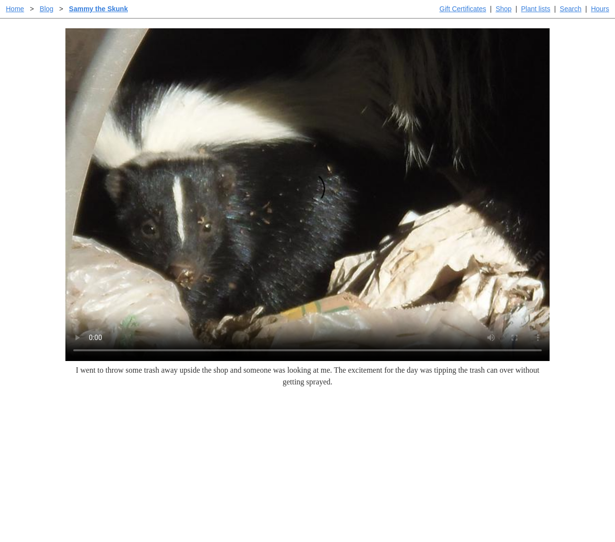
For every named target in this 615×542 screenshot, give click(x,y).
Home (15, 9)
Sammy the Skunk (98, 9)
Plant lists (536, 9)
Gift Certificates (462, 9)
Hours (600, 9)
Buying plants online (341, 445)
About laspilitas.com (466, 460)
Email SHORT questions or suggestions (248, 510)
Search (570, 9)
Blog (46, 9)
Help (317, 429)
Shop (503, 9)
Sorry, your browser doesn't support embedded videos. (307, 194)
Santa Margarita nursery (472, 445)
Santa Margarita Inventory (475, 429)
